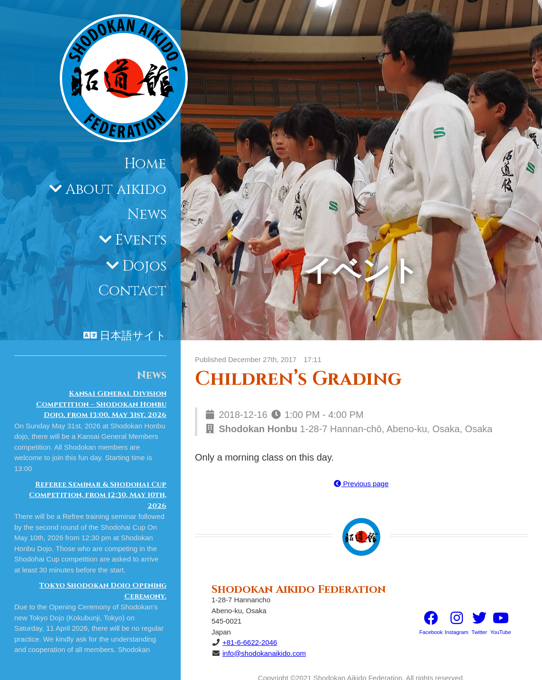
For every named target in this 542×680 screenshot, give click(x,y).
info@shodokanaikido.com (264, 653)
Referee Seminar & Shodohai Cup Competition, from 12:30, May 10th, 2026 (97, 495)
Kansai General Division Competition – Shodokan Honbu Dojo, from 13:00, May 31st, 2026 (101, 404)
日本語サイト (133, 336)
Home (145, 163)
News (146, 214)
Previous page (361, 484)
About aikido (115, 189)
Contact (132, 290)
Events (140, 240)
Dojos (144, 266)
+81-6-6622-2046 (249, 642)
